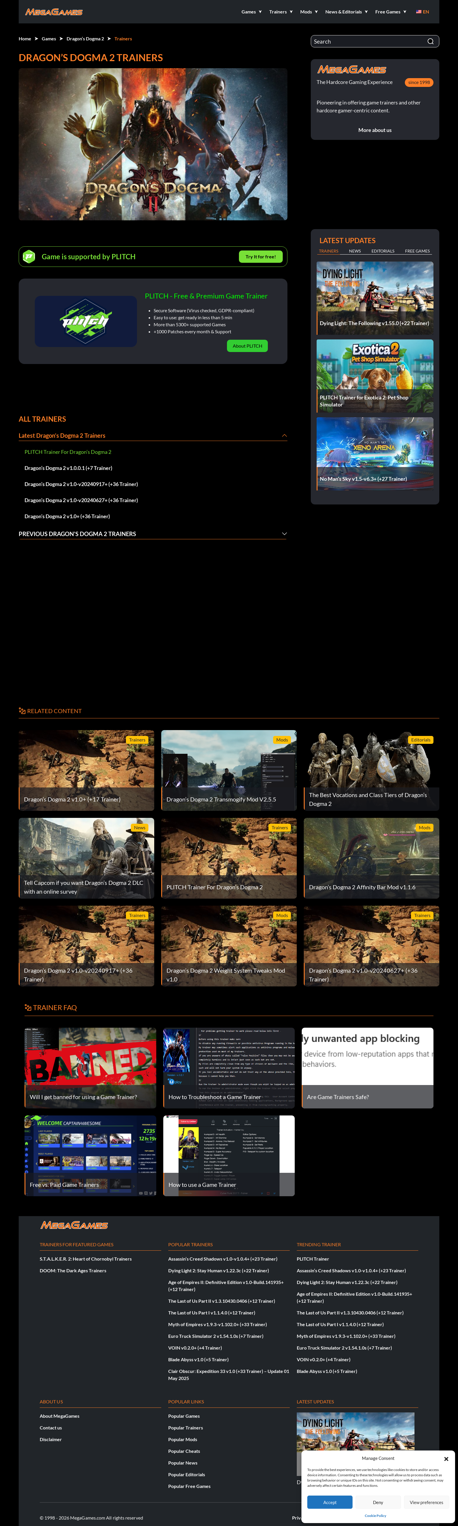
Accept (330, 1502)
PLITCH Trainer (313, 1258)
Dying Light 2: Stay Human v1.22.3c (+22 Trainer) (218, 1270)
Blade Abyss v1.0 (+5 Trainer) (198, 1359)
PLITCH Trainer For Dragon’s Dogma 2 (68, 452)
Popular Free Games (189, 1486)
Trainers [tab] (328, 250)
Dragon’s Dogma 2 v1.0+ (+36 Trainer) (67, 516)
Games (49, 38)
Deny (378, 1502)
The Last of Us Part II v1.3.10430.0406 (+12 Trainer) (221, 1301)
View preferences (426, 1502)
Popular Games (184, 1416)
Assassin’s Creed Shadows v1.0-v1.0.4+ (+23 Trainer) (222, 1258)
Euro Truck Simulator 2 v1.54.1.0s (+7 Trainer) (215, 1336)
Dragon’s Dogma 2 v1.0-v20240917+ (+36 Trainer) (81, 484)
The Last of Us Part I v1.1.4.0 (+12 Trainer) (211, 1312)
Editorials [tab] (383, 250)
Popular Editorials (186, 1474)
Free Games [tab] (417, 250)
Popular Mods (182, 1439)
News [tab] (355, 250)
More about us (375, 130)
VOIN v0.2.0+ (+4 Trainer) (195, 1347)
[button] (446, 1458)
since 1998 (419, 82)
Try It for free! (261, 256)
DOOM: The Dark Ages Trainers (73, 1270)
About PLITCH (247, 346)
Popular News (182, 1462)
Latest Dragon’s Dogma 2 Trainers (62, 435)
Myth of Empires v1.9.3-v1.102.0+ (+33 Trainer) (217, 1324)
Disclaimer (51, 1439)
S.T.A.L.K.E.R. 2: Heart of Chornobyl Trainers (86, 1258)
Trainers (123, 38)
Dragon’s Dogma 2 (85, 38)
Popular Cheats (184, 1451)
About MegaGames (59, 1416)
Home (25, 38)
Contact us (51, 1427)
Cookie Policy (375, 1515)
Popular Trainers (185, 1427)
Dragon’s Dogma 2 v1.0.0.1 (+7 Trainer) (68, 468)
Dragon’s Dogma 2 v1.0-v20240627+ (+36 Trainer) (81, 500)
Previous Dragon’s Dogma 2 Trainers (77, 533)
